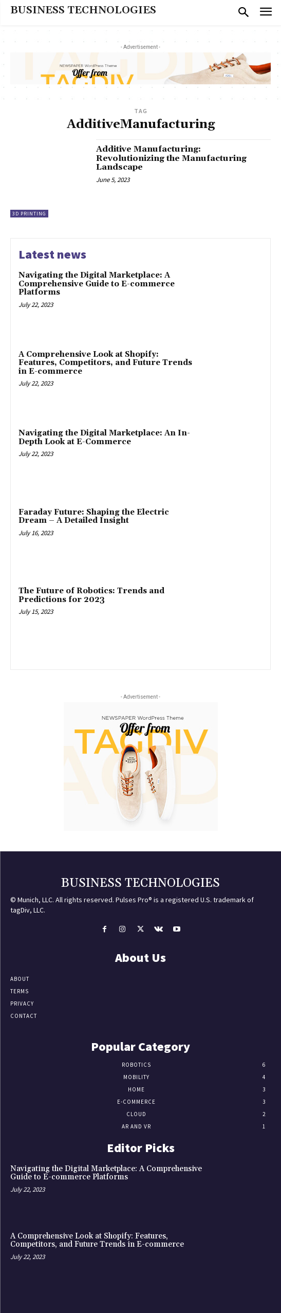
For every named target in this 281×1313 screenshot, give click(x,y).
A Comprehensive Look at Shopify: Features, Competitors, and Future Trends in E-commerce (105, 363)
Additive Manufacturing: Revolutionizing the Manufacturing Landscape (171, 158)
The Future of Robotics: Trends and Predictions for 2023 (91, 595)
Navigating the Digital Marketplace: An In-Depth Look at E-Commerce (104, 437)
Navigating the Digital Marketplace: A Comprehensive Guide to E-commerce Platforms (96, 283)
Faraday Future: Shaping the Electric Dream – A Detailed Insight (93, 516)
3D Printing (29, 213)
